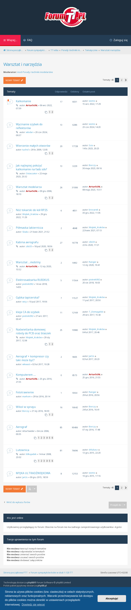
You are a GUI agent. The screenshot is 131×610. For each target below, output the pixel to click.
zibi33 (29, 246)
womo (92, 100)
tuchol (25, 149)
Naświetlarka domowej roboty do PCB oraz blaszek (33, 331)
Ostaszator (31, 173)
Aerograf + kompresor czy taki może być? (32, 358)
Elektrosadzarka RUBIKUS (32, 280)
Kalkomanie (23, 101)
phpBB (30, 582)
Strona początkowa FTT (15, 572)
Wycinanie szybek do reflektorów (29, 126)
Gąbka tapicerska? (27, 297)
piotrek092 (27, 283)
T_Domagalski (96, 311)
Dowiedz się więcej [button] (33, 604)
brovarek (93, 209)
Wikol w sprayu (26, 407)
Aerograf (21, 427)
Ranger (92, 261)
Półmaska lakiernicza (29, 228)
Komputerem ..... (26, 375)
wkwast (26, 364)
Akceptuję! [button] (112, 598)
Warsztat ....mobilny (28, 262)
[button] (126, 80)
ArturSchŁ (32, 105)
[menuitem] (28, 40)
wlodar (29, 132)
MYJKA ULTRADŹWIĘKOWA (33, 473)
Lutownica (22, 450)
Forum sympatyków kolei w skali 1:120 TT (52, 572)
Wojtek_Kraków (30, 214)
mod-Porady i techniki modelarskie (35, 72)
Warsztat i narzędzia (22, 64)
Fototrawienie (25, 392)
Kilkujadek (31, 454)
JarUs (91, 356)
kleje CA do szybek (28, 312)
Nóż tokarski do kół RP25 (32, 210)
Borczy (92, 165)
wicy (24, 301)
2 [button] (121, 79)
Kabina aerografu (27, 242)
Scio (91, 145)
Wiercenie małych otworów (33, 146)
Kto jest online (15, 517)
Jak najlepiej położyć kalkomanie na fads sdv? (31, 167)
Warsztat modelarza (29, 187)
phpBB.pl (42, 585)
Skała (25, 231)
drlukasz (93, 449)
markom (26, 396)
